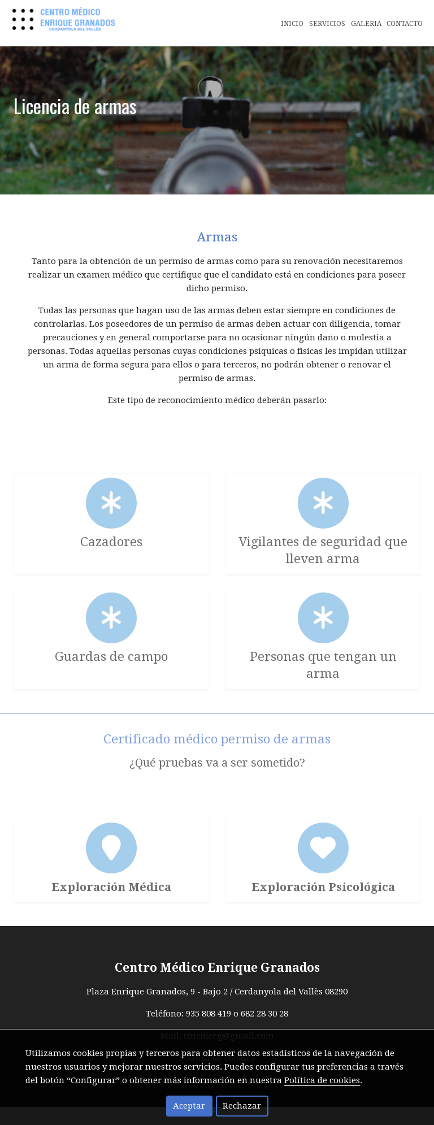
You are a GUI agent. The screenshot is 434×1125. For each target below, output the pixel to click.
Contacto (405, 24)
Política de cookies (322, 1080)
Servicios (327, 24)
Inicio (292, 24)
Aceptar (189, 1106)
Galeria (366, 24)
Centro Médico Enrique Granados (217, 986)
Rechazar (242, 1106)
